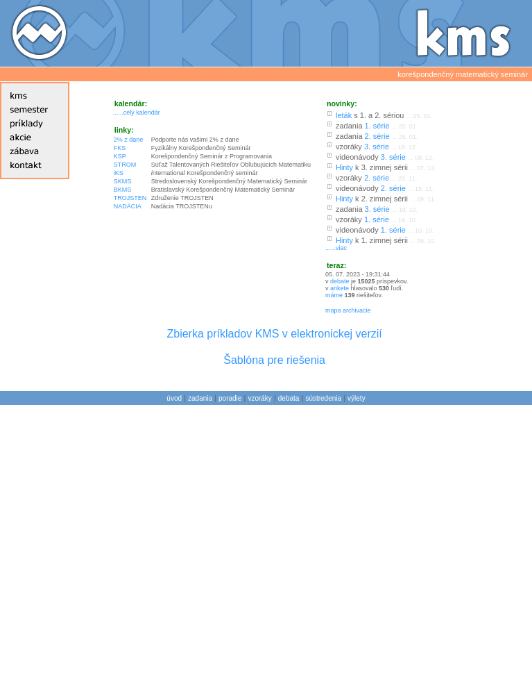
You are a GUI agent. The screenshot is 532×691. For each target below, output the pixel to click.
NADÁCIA (127, 206)
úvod (174, 398)
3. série (376, 146)
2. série (377, 136)
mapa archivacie (348, 310)
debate (340, 281)
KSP (120, 156)
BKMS (123, 189)
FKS (120, 147)
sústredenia (323, 398)
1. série (377, 126)
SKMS (123, 181)
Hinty (344, 167)
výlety (356, 398)
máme (335, 295)
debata (289, 398)
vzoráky (259, 398)
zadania (200, 398)
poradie (229, 398)
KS (118, 172)
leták (344, 115)
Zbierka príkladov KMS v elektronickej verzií (273, 334)
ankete (339, 288)
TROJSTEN (130, 197)
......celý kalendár (136, 112)
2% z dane (129, 139)
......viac (336, 247)
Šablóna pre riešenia (274, 360)
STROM (125, 164)
